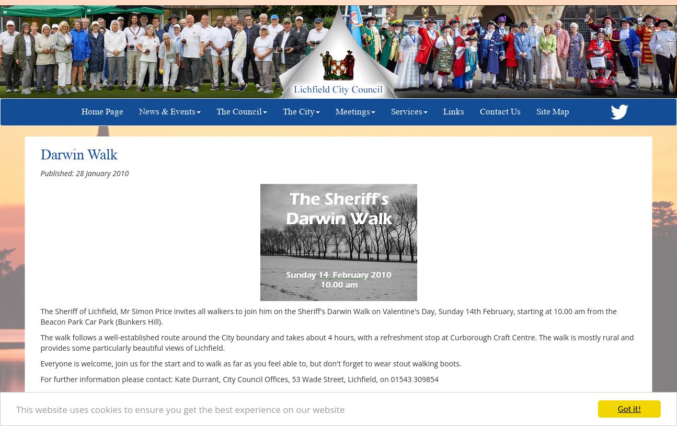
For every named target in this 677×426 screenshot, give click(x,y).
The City (301, 112)
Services (409, 112)
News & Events (170, 112)
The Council (241, 112)
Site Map (552, 112)
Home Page (102, 112)
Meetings (355, 112)
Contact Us (500, 112)
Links (453, 112)
